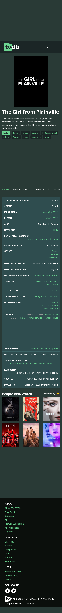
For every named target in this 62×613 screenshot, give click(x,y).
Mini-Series (52, 257)
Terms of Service (13, 571)
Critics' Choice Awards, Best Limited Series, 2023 (34, 363)
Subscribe (9, 515)
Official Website (50, 305)
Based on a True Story (47, 281)
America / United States (46, 275)
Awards (8, 545)
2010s (55, 290)
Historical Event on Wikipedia (43, 348)
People (8, 557)
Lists (7, 553)
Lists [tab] (49, 189)
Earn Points (10, 512)
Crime (55, 251)
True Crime (52, 284)
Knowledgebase (12, 527)
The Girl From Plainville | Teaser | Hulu (38, 317)
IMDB (55, 302)
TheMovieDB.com (49, 308)
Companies (10, 549)
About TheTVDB (13, 508)
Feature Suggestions (15, 523)
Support (9, 531)
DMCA (8, 579)
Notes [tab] (57, 189)
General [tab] (6, 189)
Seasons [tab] (17, 189)
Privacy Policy (11, 575)
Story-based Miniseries (46, 296)
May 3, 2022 (52, 218)
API (6, 519)
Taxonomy (10, 561)
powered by (52, 394)
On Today (9, 541)
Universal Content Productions (43, 239)
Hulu (55, 230)
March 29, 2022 (50, 212)
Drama (54, 254)
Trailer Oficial (51, 314)
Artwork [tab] (40, 189)
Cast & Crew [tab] (26, 190)
